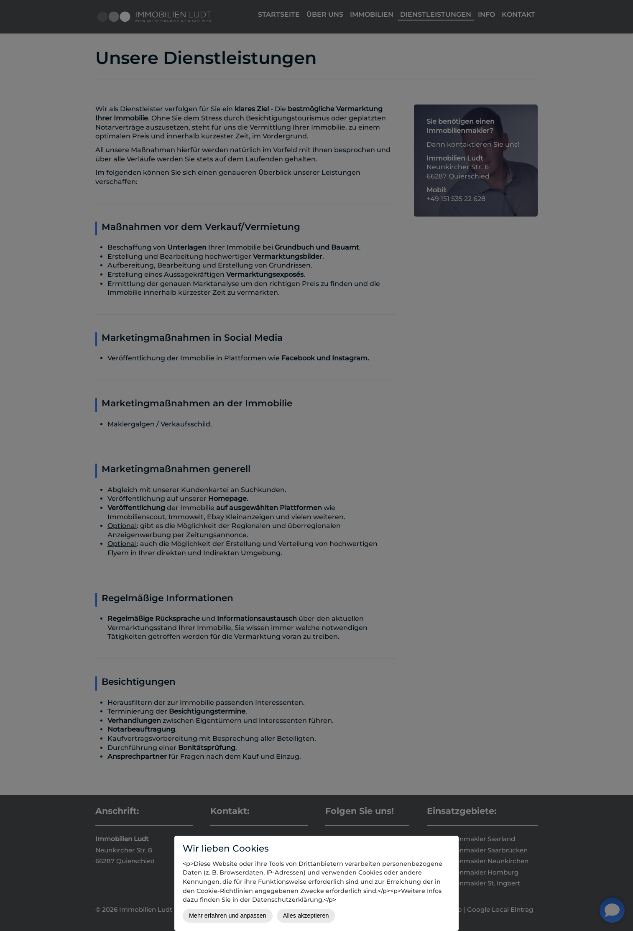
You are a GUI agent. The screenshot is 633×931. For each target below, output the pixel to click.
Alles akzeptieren (306, 915)
